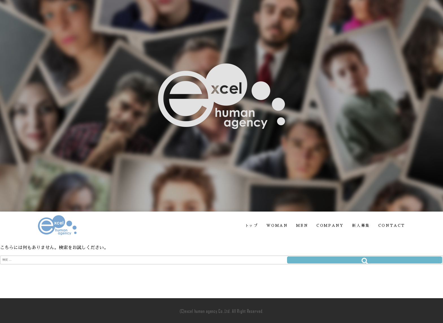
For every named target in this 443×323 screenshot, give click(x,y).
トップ (251, 225)
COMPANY (330, 225)
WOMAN (277, 225)
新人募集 (361, 225)
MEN (302, 225)
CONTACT (391, 225)
